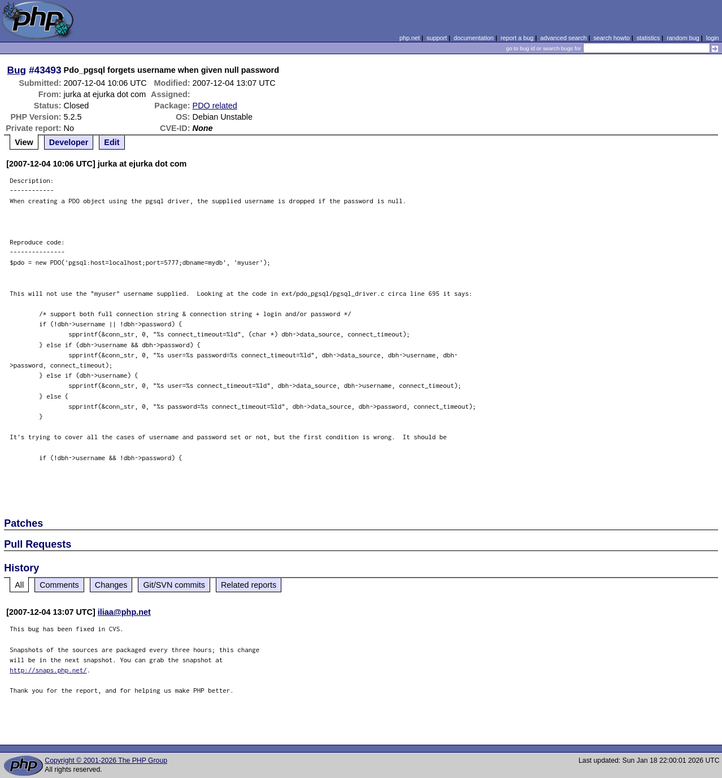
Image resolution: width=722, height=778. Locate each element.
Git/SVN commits (174, 584)
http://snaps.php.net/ (48, 670)
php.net (409, 37)
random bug (683, 37)
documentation (474, 37)
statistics (648, 37)
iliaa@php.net (124, 612)
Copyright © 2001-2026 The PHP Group (106, 760)
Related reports (248, 584)
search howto (611, 37)
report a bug (517, 37)
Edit (111, 142)
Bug (17, 70)
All (19, 584)
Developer (69, 142)
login (712, 37)
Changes (111, 584)
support (437, 37)
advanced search (563, 37)
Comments (59, 584)
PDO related (215, 105)
